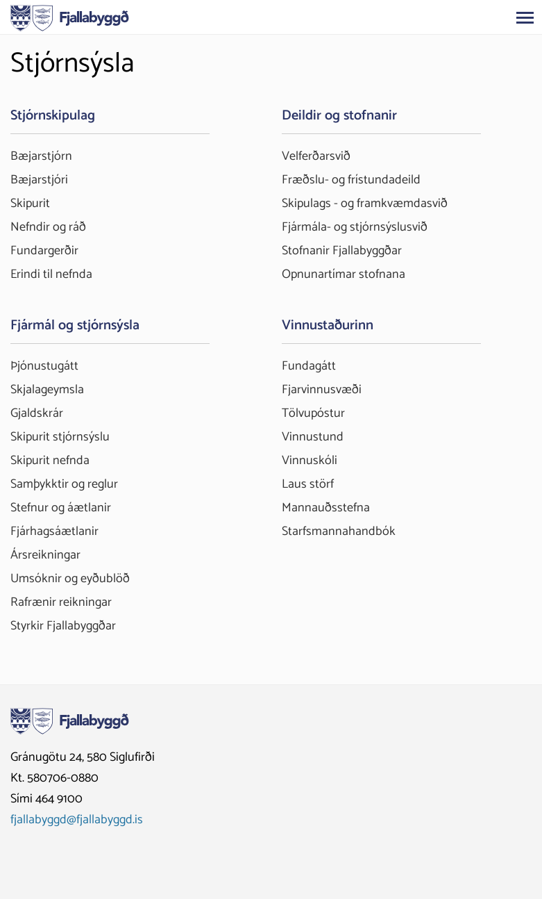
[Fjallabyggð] (69, 16)
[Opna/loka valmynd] (524, 17)
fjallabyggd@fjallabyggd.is (76, 819)
